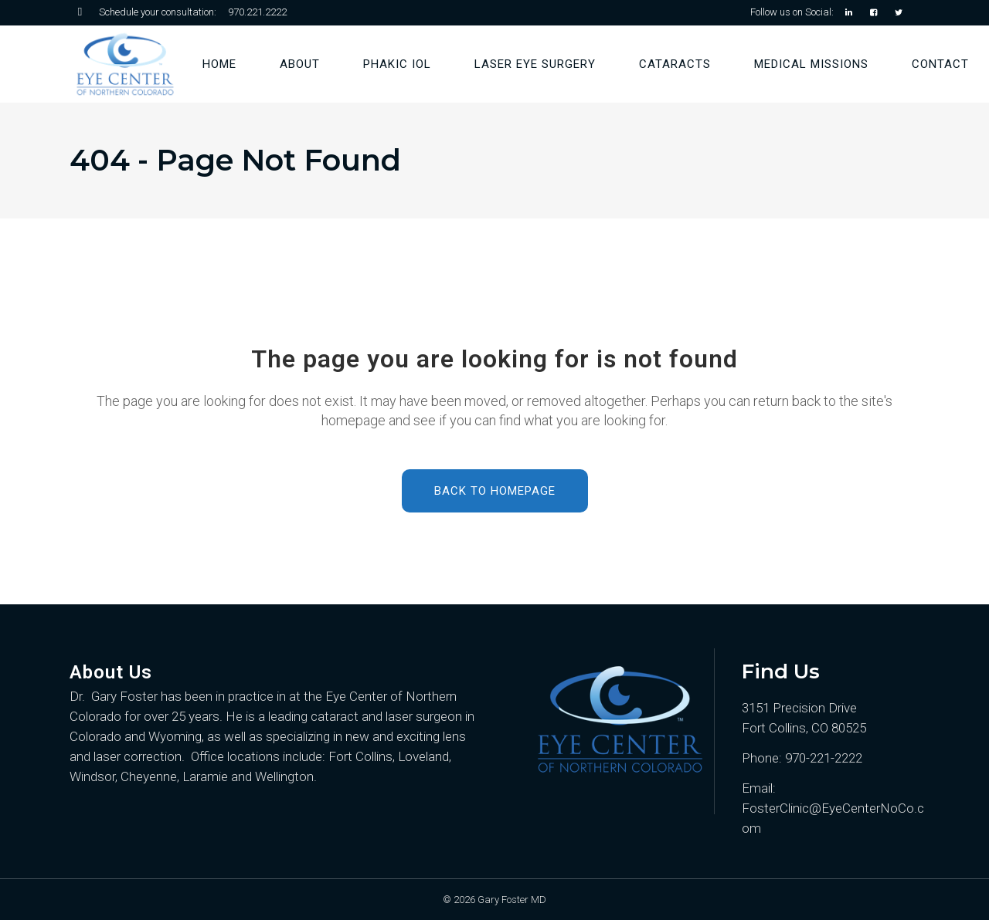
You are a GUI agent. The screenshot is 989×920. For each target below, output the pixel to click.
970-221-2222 (823, 758)
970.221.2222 (257, 12)
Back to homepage (495, 491)
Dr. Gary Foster (114, 696)
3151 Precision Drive (799, 707)
